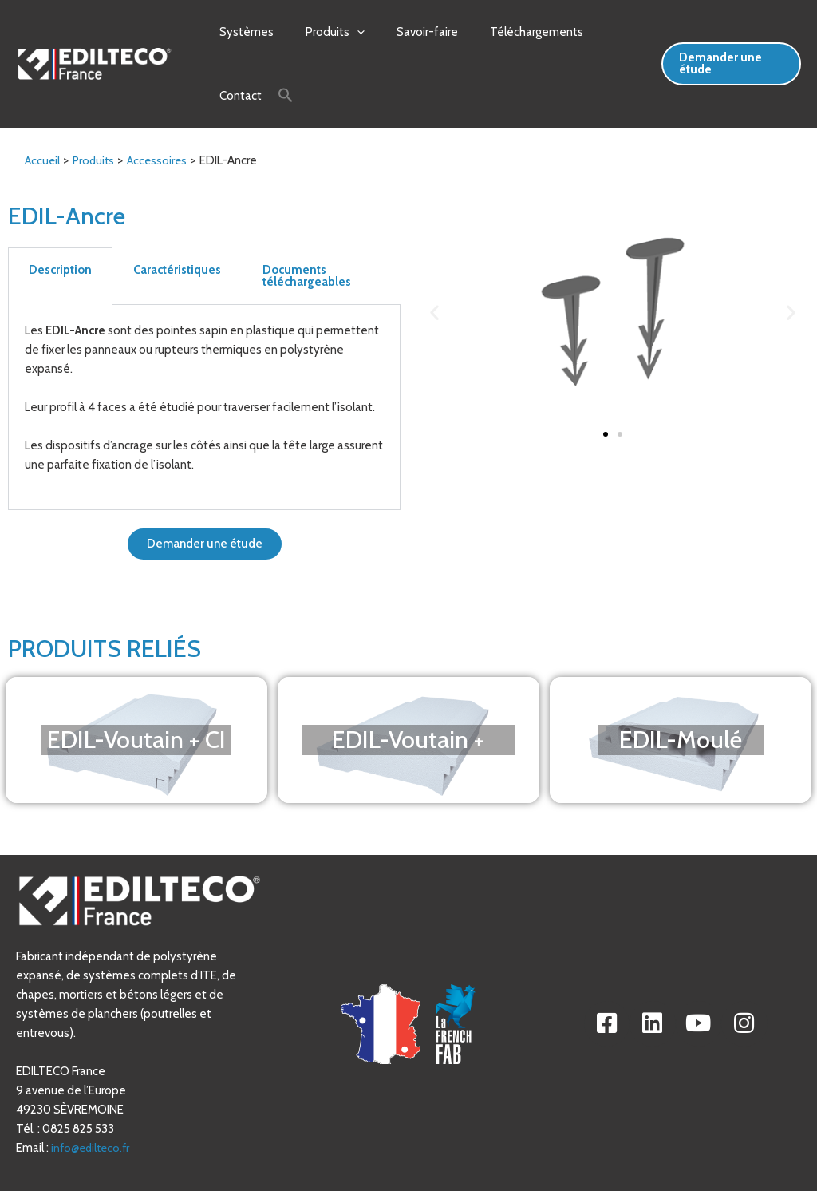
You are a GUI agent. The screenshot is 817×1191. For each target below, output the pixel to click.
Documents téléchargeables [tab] (306, 230)
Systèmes (242, 32)
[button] (434, 266)
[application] (345, 32)
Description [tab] (60, 224)
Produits (323, 32)
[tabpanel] (204, 362)
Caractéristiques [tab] (177, 224)
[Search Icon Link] (211, 73)
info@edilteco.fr (93, 1102)
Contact (600, 32)
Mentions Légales (513, 1169)
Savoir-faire (407, 32)
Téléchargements (508, 32)
